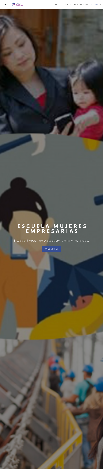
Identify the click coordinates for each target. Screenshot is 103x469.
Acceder (95, 4)
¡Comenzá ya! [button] (51, 249)
